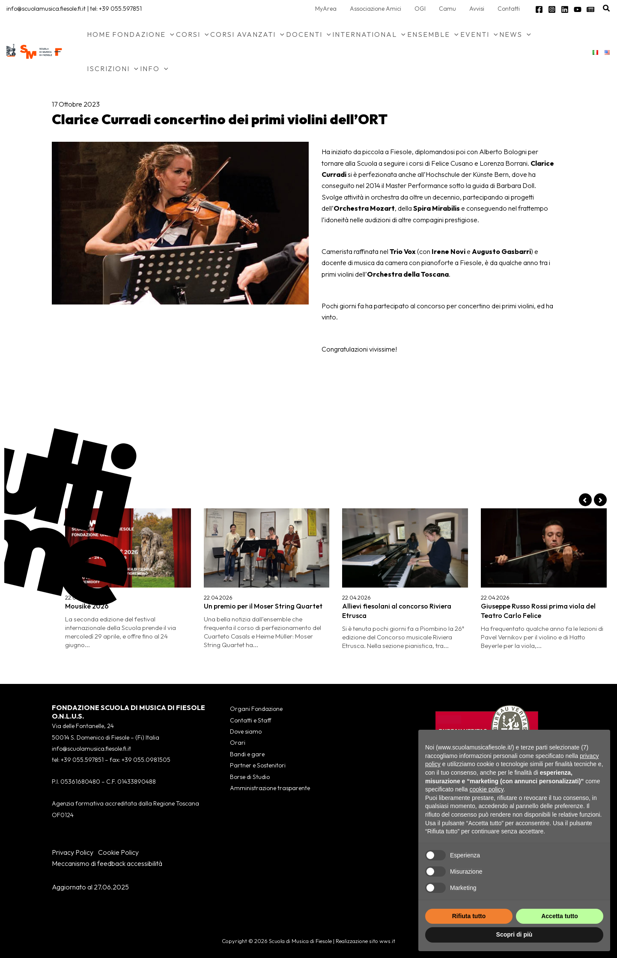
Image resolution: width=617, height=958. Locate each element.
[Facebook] (539, 9)
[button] (607, 8)
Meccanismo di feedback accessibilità (107, 863)
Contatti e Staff (250, 720)
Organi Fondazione (256, 709)
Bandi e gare (247, 754)
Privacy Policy (72, 852)
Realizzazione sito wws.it (365, 940)
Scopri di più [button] (514, 934)
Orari (237, 742)
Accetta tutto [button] (559, 916)
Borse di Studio (250, 777)
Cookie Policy (118, 852)
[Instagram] (552, 9)
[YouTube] (577, 9)
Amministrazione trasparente (270, 788)
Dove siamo (246, 731)
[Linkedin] (565, 9)
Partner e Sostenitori (258, 765)
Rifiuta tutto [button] (469, 916)
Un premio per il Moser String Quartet (263, 606)
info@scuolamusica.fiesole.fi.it (46, 8)
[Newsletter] (590, 9)
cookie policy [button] (487, 789)
